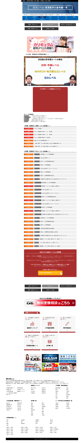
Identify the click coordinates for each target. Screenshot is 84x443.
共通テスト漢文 (9, 431)
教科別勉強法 (20, 390)
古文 (58, 17)
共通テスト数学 (24, 430)
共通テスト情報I (9, 437)
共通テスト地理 (9, 433)
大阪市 (57, 406)
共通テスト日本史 (39, 431)
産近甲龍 (44, 395)
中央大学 (19, 409)
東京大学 (8, 406)
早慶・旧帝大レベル (33, 28)
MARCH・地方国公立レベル (68, 24)
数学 (56, 392)
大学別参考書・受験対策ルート (14, 403)
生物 (66, 19)
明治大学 (19, 407)
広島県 (67, 406)
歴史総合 (44, 409)
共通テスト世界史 (24, 431)
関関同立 (44, 394)
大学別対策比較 (9, 394)
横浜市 (57, 411)
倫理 (67, 395)
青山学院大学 (9, 411)
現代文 (50, 17)
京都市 (57, 409)
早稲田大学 (19, 406)
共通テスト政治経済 (39, 433)
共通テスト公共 (53, 433)
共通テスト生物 (38, 435)
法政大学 (19, 412)
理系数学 (42, 17)
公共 (56, 397)
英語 (26, 17)
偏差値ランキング (21, 394)
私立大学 (44, 390)
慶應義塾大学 (9, 407)
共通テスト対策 (50, 28)
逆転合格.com (10, 381)
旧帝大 (32, 392)
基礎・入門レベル (32, 24)
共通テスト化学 (9, 435)
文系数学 (34, 17)
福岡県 (57, 407)
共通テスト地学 (53, 435)
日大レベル (50, 24)
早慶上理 (44, 392)
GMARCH (33, 394)
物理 (58, 19)
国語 (67, 392)
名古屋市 (68, 411)
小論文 (43, 417)
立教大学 (8, 412)
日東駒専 (33, 395)
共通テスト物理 (24, 435)
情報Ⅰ (32, 417)
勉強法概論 (58, 390)
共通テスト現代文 (39, 430)
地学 (67, 400)
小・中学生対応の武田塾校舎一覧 (64, 403)
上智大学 (19, 411)
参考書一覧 (8, 392)
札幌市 (67, 407)
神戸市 (67, 409)
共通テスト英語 (9, 430)
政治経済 (42, 19)
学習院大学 (8, 409)
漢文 (66, 17)
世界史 (74, 17)
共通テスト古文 (53, 430)
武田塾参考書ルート (10, 390)
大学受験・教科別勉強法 (62, 388)
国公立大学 (33, 390)
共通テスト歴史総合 (54, 431)
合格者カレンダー (21, 392)
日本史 (26, 19)
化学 (50, 19)
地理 (34, 19)
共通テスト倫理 (24, 433)
